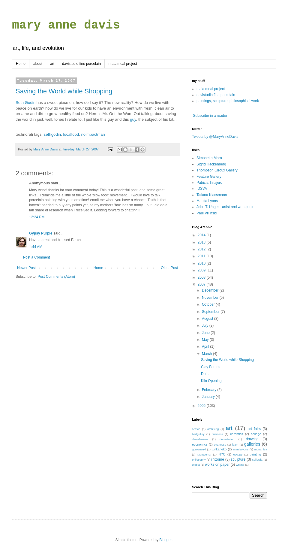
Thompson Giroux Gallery (217, 170)
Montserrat (204, 454)
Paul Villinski (206, 213)
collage (256, 434)
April (206, 346)
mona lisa (260, 449)
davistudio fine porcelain (81, 64)
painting (255, 454)
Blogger (165, 540)
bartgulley (198, 434)
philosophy (199, 459)
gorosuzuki (199, 449)
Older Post (169, 268)
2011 (202, 256)
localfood (71, 134)
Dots (204, 374)
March (207, 354)
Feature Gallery (208, 176)
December (211, 290)
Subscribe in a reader (210, 116)
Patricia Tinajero (209, 182)
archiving (213, 429)
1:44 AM (35, 247)
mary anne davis (66, 25)
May (206, 340)
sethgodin (52, 134)
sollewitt (257, 459)
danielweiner (200, 439)
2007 (202, 284)
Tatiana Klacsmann (211, 195)
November (211, 297)
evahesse (220, 444)
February (209, 390)
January (209, 397)
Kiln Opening (211, 381)
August (208, 318)
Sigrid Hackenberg (211, 164)
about (37, 64)
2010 (202, 263)
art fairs (254, 429)
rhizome (217, 459)
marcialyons (240, 449)
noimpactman (93, 134)
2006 (202, 406)
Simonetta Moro (209, 158)
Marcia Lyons (207, 201)
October (209, 304)
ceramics (236, 434)
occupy (237, 454)
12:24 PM (36, 217)
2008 (202, 277)
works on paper (217, 464)
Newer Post (26, 268)
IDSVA (201, 188)
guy (133, 119)
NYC (221, 454)
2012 (202, 249)
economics (200, 444)
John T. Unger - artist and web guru (224, 207)
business (217, 434)
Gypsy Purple (40, 233)
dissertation (227, 439)
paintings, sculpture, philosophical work (227, 101)
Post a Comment (36, 257)
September (211, 312)
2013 (202, 242)
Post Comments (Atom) (56, 276)
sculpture (238, 459)
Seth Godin (25, 102)
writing (240, 464)
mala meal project (123, 64)
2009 (202, 270)
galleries (252, 444)
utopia (196, 464)
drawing (252, 439)
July (205, 325)
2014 (202, 235)
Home (21, 64)
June (206, 333)
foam (235, 444)
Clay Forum (210, 367)
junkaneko (219, 449)
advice (196, 429)
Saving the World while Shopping (64, 91)
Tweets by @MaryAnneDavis (215, 137)
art (52, 64)
